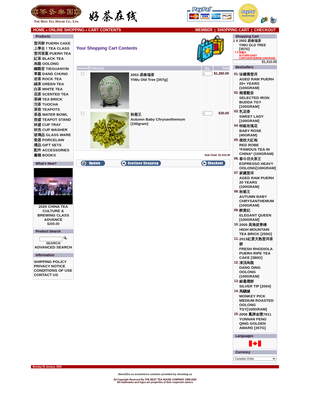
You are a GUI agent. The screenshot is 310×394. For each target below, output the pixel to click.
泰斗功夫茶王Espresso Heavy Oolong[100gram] (257, 163)
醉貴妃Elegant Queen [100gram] (255, 215)
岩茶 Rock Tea (48, 79)
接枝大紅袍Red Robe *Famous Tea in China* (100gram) (256, 147)
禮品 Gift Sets (48, 145)
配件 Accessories (51, 150)
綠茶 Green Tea (49, 84)
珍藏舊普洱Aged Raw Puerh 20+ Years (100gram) (256, 81)
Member (204, 30)
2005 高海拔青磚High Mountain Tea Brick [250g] (255, 229)
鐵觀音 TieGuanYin (51, 69)
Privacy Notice (49, 266)
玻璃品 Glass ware (52, 135)
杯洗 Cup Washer (50, 130)
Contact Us (46, 275)
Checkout (265, 30)
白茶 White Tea (48, 89)
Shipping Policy (50, 262)
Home (39, 30)
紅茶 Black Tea (49, 58)
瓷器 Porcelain (49, 140)
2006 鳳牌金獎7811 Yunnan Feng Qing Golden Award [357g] (255, 321)
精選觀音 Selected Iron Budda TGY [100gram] (254, 99)
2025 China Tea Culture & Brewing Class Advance (53, 213)
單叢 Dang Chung (51, 74)
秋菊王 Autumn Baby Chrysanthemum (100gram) (256, 198)
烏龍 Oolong (46, 64)
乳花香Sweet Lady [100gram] (251, 116)
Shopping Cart (233, 30)
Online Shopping (67, 30)
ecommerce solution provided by (147, 374)
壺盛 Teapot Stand (52, 119)
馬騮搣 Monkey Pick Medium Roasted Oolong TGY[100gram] (256, 300)
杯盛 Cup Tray (47, 125)
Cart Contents (104, 30)
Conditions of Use (53, 270)
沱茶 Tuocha (46, 104)
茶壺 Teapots (47, 109)
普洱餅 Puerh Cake (52, 43)
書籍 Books (45, 155)
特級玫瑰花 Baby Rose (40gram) (250, 130)
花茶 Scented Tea (51, 94)
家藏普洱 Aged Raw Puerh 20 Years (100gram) (256, 180)
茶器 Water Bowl (51, 114)
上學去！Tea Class (52, 48)
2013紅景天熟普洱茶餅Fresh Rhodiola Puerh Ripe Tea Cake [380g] (256, 248)
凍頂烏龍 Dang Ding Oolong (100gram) (250, 269)
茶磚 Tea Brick (48, 99)
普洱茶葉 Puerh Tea (52, 53)
